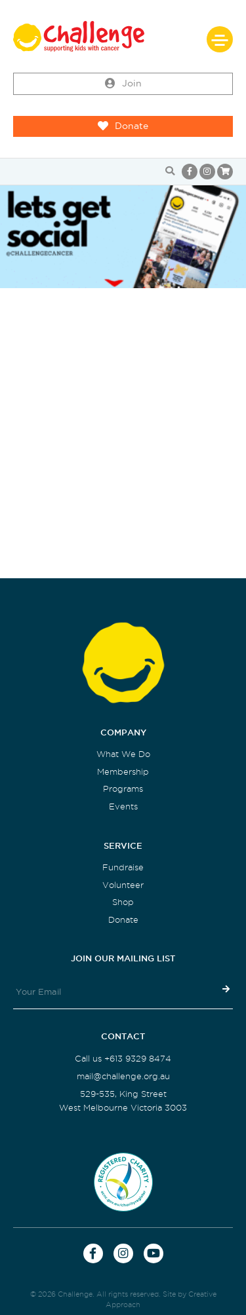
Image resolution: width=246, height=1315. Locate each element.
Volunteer (123, 885)
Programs (123, 789)
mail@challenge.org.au (123, 1076)
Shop (123, 902)
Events (123, 806)
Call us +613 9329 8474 (123, 1058)
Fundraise (123, 867)
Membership (123, 772)
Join (123, 84)
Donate (123, 126)
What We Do (123, 754)
